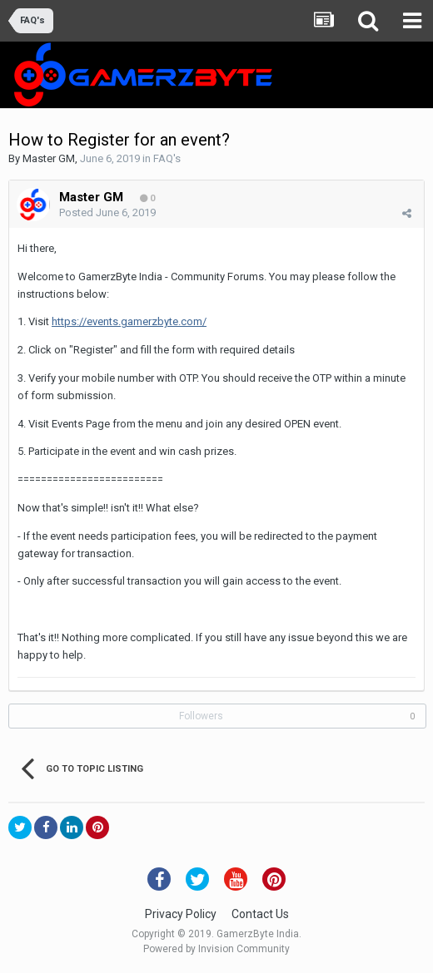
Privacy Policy (180, 914)
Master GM (48, 158)
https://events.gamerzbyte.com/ (129, 321)
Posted (107, 212)
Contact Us (260, 914)
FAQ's (167, 158)
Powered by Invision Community (216, 949)
